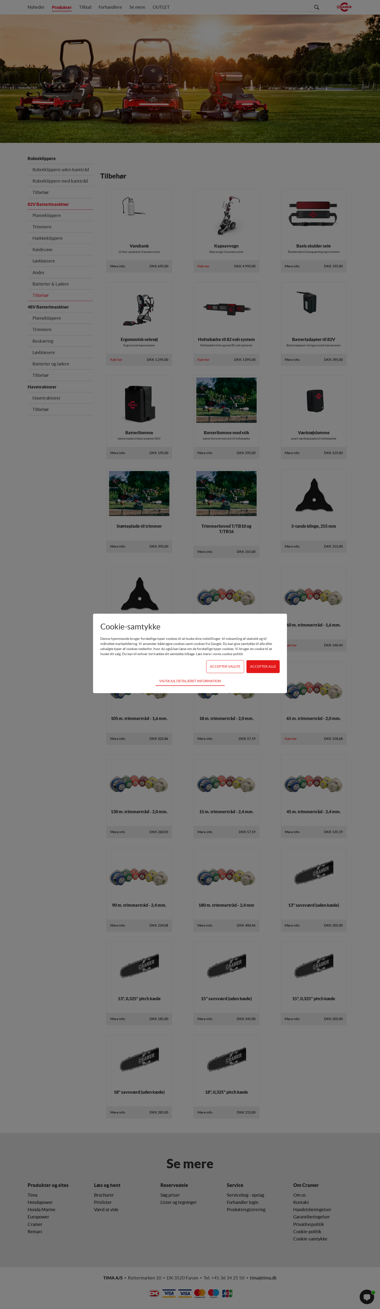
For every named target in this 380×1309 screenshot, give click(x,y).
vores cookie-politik (228, 654)
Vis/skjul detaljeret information (190, 681)
